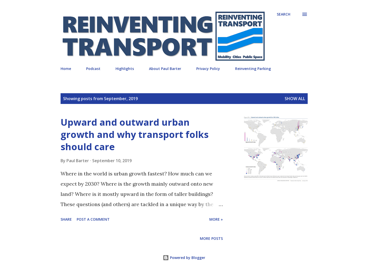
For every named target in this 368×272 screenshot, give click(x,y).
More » (216, 219)
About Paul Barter (165, 68)
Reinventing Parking (253, 68)
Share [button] (66, 219)
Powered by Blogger (184, 257)
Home (66, 68)
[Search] (283, 14)
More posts (211, 238)
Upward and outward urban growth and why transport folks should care (135, 134)
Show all (295, 98)
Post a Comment (93, 219)
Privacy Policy (208, 68)
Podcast (93, 68)
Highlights (125, 68)
